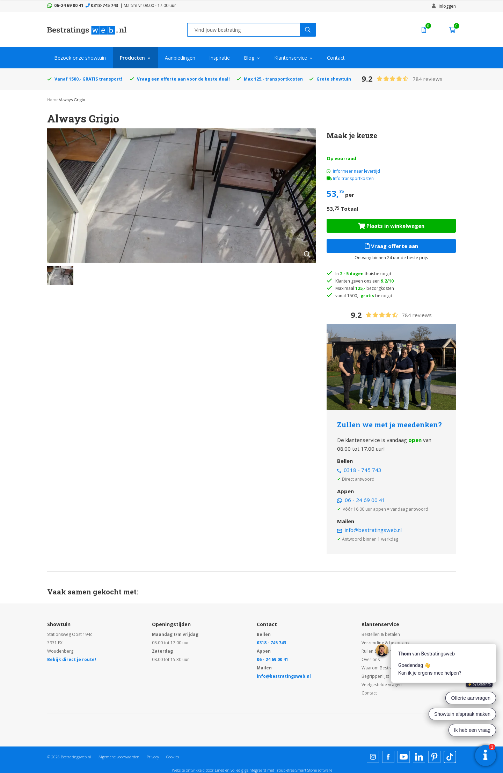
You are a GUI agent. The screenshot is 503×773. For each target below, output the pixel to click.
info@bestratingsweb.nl (373, 529)
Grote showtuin (333, 79)
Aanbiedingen (180, 57)
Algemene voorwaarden (119, 756)
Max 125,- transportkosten (273, 79)
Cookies (172, 756)
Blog (249, 57)
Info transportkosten (353, 178)
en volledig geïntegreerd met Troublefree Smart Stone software (278, 770)
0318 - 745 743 (362, 469)
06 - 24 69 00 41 (365, 499)
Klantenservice (290, 57)
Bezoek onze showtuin (80, 57)
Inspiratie (219, 57)
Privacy (153, 756)
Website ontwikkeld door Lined (198, 770)
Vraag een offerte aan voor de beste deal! (183, 79)
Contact (336, 57)
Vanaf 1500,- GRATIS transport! (88, 79)
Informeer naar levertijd (353, 171)
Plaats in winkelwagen (391, 226)
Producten (132, 57)
